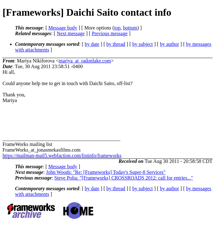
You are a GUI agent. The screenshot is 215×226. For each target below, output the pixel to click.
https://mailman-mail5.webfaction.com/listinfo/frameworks (62, 155)
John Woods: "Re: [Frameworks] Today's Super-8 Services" (105, 172)
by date (92, 44)
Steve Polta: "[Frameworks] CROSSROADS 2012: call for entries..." (123, 177)
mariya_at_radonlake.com (85, 60)
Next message (71, 33)
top (117, 27)
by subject (142, 44)
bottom (130, 27)
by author (169, 44)
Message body (62, 27)
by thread (116, 44)
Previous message (110, 33)
